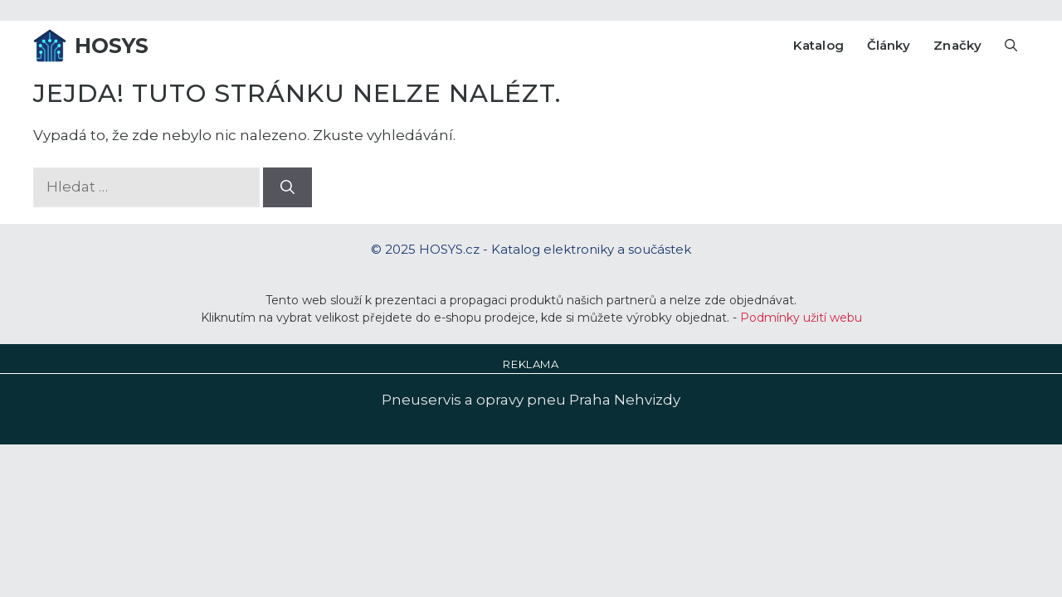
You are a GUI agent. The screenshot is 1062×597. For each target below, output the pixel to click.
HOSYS (112, 45)
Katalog (818, 45)
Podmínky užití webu (801, 317)
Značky (957, 45)
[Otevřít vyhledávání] (1011, 45)
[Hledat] (287, 187)
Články (889, 45)
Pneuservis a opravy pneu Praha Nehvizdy (531, 399)
